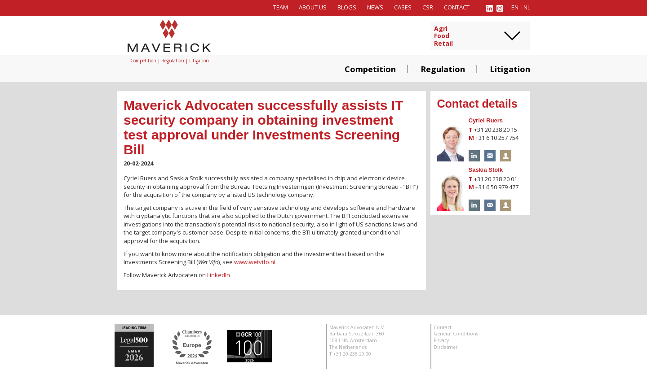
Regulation (443, 69)
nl (526, 7)
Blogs (346, 7)
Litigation (510, 69)
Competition (370, 69)
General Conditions (456, 333)
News (375, 7)
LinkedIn (218, 275)
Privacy (441, 340)
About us (313, 7)
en (514, 7)
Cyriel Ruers (486, 120)
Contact (457, 7)
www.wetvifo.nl (254, 262)
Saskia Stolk (486, 169)
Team (280, 7)
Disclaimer (445, 347)
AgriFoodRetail (443, 36)
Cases (403, 7)
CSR (427, 7)
